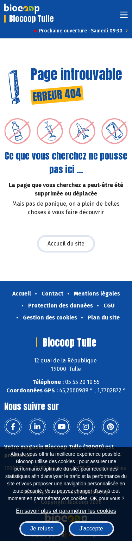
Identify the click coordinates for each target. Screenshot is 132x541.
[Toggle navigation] (124, 17)
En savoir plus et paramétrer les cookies (66, 511)
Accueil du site (66, 243)
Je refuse (42, 528)
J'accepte (91, 528)
